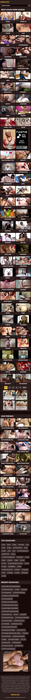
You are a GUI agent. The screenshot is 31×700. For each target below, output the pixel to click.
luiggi (4, 639)
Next (24, 387)
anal (28, 557)
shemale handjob (14, 639)
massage (25, 569)
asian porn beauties (19, 636)
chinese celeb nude (20, 592)
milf (4, 572)
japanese (20, 557)
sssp (27, 563)
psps (4, 576)
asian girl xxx (21, 630)
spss (10, 547)
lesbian (18, 569)
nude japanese (7, 592)
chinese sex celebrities (23, 617)
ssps (14, 554)
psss (4, 551)
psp (4, 560)
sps (4, 547)
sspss (4, 566)
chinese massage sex (9, 557)
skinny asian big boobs (9, 648)
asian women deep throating (10, 611)
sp (14, 551)
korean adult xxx (19, 620)
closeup (25, 589)
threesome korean (8, 589)
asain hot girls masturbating (10, 608)
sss (4, 544)
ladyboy (11, 572)
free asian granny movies (16, 563)
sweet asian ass (7, 614)
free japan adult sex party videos (11, 633)
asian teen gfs (7, 636)
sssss (22, 560)
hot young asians (7, 599)
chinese (22, 544)
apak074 (23, 614)
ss (28, 544)
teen (20, 566)
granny (10, 560)
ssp (26, 547)
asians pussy (6, 642)
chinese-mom (18, 547)
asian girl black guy (8, 617)
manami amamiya (8, 645)
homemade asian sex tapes (10, 605)
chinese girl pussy (23, 551)
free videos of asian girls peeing (11, 586)
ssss (15, 544)
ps (9, 551)
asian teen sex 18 (7, 569)
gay (17, 560)
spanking (25, 572)
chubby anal (19, 645)
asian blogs (6, 624)
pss (9, 544)
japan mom (6, 554)
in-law (24, 639)
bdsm (17, 572)
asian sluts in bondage (9, 630)
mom (4, 563)
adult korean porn (17, 624)
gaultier (26, 633)
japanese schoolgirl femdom (10, 595)
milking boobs (17, 642)
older (17, 589)
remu (16, 614)
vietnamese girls (7, 620)
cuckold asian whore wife (10, 627)
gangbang (12, 566)
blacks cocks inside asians (10, 602)
